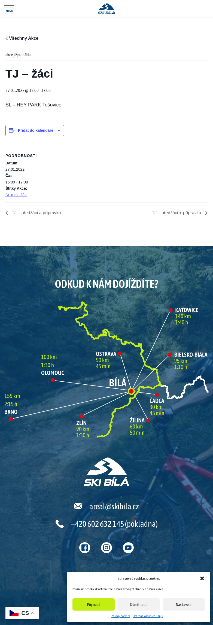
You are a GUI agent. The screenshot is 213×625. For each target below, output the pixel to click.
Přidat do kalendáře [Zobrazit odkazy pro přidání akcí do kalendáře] (35, 130)
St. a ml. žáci (16, 195)
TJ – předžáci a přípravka (36, 212)
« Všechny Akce (21, 38)
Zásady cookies (120, 616)
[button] (202, 578)
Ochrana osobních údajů (148, 616)
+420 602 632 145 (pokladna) (114, 523)
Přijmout (93, 604)
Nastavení (183, 604)
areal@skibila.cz (114, 506)
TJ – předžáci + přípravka (177, 212)
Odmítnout (138, 604)
